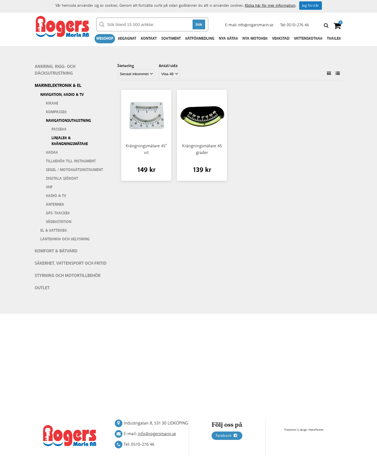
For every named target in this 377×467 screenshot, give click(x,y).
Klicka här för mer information (270, 5)
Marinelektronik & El (58, 85)
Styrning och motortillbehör (67, 275)
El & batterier (53, 230)
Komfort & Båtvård (56, 251)
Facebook (227, 435)
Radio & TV (56, 196)
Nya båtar (228, 38)
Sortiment (171, 38)
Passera (59, 129)
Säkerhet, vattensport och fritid (71, 263)
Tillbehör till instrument (71, 161)
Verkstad (280, 38)
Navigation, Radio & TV (62, 95)
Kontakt (149, 38)
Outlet (42, 288)
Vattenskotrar (308, 38)
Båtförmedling (199, 38)
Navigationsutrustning (68, 121)
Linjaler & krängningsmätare (69, 141)
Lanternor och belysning (65, 239)
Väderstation (58, 222)
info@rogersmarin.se (255, 25)
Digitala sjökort (62, 178)
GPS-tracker (58, 213)
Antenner (55, 204)
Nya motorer (255, 38)
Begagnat (127, 38)
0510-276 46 (298, 25)
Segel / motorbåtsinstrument (74, 170)
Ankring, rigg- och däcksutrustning (55, 70)
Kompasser (56, 112)
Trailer (334, 38)
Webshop (104, 38)
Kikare (52, 103)
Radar (52, 152)
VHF (49, 187)
